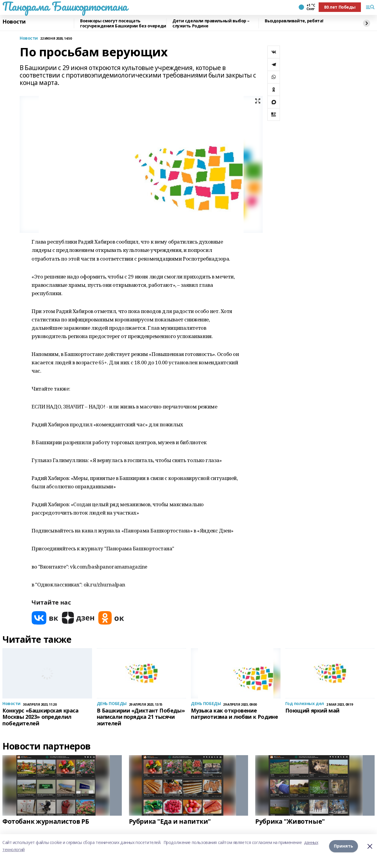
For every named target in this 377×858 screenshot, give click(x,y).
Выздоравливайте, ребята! (294, 21)
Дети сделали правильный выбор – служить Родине (211, 23)
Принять (343, 846)
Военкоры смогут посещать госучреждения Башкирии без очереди (123, 23)
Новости (14, 21)
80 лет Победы (340, 7)
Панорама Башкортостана (64, 6)
